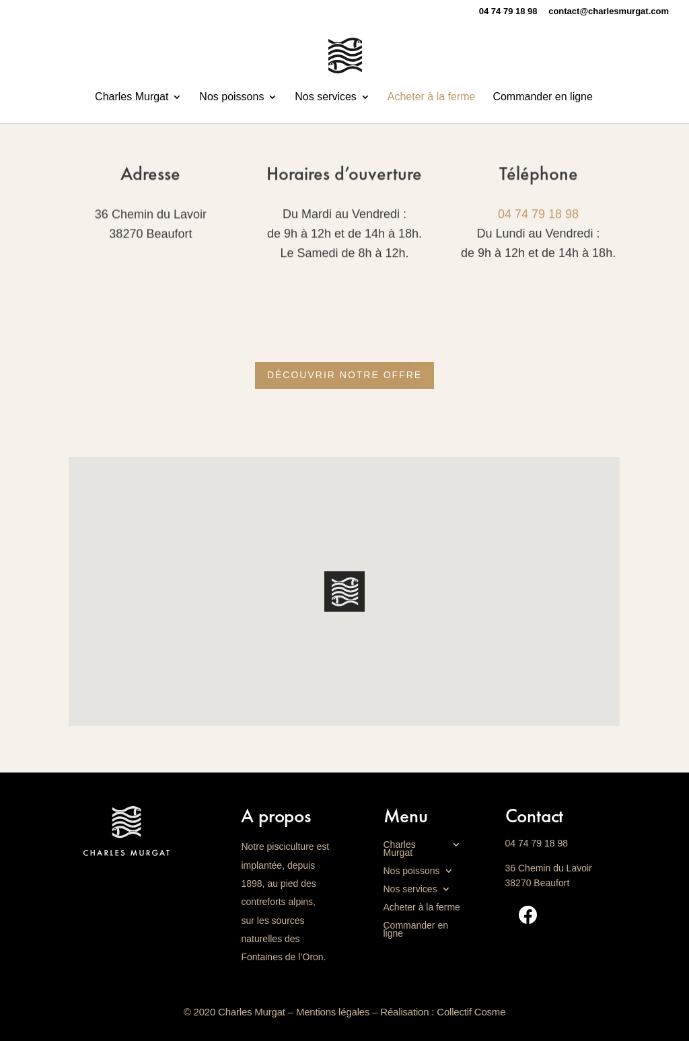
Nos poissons (231, 97)
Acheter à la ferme (432, 97)
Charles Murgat (131, 97)
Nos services (326, 97)
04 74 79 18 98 (538, 214)
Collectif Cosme (471, 1011)
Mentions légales (332, 1011)
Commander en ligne (543, 97)
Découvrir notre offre (344, 374)
